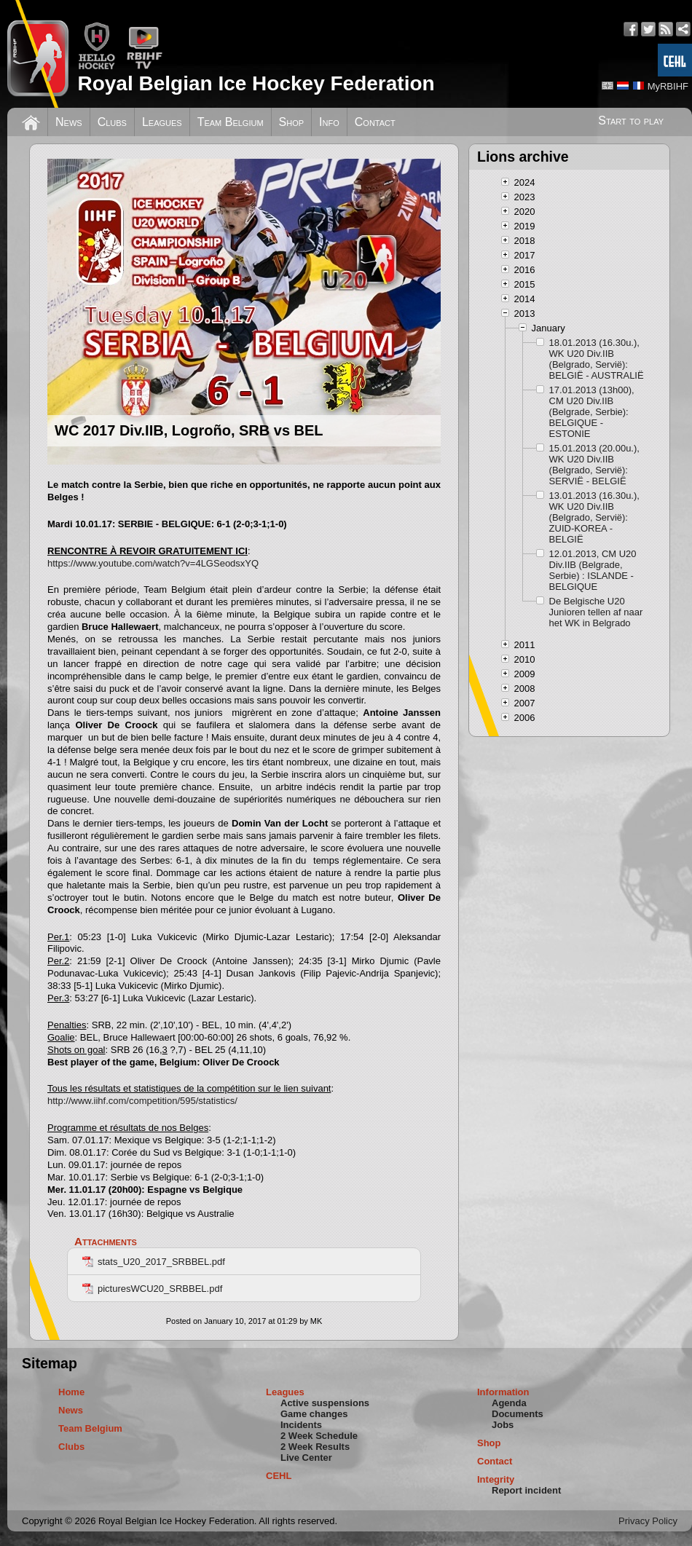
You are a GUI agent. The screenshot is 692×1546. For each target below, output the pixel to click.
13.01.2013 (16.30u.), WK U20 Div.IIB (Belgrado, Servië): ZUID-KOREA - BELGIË (594, 517)
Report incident (526, 1490)
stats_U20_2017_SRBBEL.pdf (153, 1261)
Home (71, 1392)
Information (503, 1392)
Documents (517, 1413)
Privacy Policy (647, 1520)
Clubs (112, 122)
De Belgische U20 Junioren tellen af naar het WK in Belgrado (596, 612)
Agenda (509, 1402)
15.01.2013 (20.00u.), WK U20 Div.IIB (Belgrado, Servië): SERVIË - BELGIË (594, 464)
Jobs (503, 1424)
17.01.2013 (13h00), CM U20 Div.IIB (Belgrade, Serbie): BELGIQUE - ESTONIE (591, 411)
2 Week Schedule (319, 1435)
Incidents (301, 1424)
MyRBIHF (668, 86)
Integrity (495, 1479)
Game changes (314, 1413)
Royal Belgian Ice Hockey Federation (255, 83)
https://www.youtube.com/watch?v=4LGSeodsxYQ (153, 563)
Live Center (306, 1457)
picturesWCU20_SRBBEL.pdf (152, 1288)
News (68, 122)
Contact (375, 122)
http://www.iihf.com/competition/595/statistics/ (142, 1100)
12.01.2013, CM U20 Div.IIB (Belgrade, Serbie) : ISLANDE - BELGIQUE (593, 570)
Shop (291, 122)
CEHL (278, 1475)
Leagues (162, 122)
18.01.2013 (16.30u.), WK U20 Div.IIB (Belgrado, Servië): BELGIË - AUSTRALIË (596, 359)
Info (329, 122)
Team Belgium (230, 122)
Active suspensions (324, 1402)
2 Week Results (315, 1446)
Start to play (631, 120)
